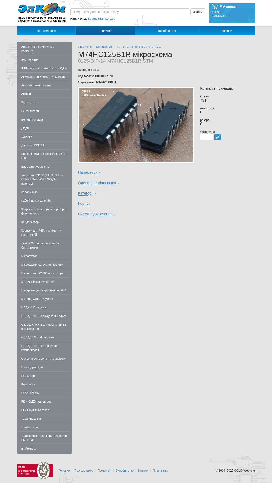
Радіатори (28, 375)
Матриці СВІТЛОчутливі (37, 299)
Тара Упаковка (31, 418)
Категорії (85, 193)
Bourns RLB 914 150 (101, 18)
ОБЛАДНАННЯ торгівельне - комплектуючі (40, 348)
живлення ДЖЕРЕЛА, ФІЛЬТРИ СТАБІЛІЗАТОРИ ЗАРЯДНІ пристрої (42, 179)
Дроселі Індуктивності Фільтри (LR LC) (44, 156)
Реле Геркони (30, 393)
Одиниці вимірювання (97, 183)
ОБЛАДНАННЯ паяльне (37, 337)
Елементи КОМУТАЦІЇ (36, 166)
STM (96, 69)
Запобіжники (29, 192)
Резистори (28, 384)
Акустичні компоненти (36, 85)
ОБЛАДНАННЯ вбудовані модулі (43, 316)
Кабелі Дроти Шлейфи (36, 200)
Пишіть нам (160, 470)
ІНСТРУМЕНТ (30, 59)
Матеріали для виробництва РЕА (43, 290)
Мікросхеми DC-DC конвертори (42, 273)
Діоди (25, 128)
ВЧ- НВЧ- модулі (32, 119)
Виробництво (167, 30)
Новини (227, 30)
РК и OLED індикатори (36, 401)
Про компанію (46, 30)
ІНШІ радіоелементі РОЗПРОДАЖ (44, 68)
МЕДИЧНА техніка (33, 307)
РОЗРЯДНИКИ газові (35, 410)
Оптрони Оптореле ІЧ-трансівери (43, 358)
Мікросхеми (29, 256)
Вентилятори (30, 111)
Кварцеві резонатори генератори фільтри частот (43, 211)
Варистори (28, 102)
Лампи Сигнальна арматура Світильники (40, 245)
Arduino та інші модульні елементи (37, 49)
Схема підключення (95, 214)
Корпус (84, 203)
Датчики (26, 136)
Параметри (87, 172)
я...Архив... (28, 448)
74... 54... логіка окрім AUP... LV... (138, 46)
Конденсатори (30, 222)
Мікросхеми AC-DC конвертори (42, 264)
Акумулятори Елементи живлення (44, 76)
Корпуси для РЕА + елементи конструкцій (41, 232)
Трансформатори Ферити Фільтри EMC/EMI (44, 438)
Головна (64, 470)
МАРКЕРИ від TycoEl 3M (37, 281)
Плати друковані (32, 367)
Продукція (105, 30)
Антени (26, 94)
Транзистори (29, 427)
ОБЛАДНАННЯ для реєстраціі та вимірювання (43, 326)
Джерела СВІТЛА (33, 145)
